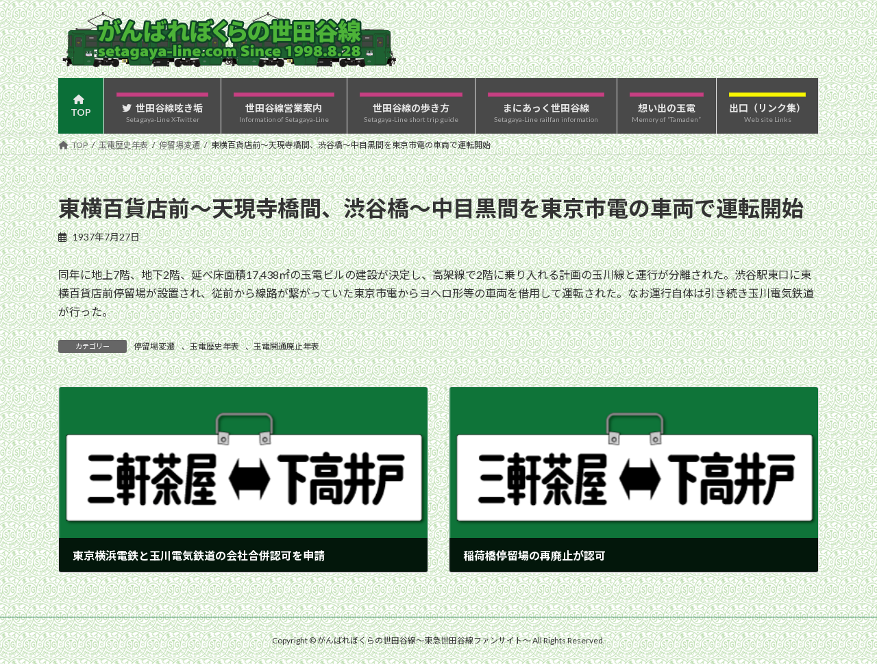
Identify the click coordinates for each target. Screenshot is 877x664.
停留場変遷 (154, 346)
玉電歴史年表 (214, 346)
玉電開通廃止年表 (286, 346)
